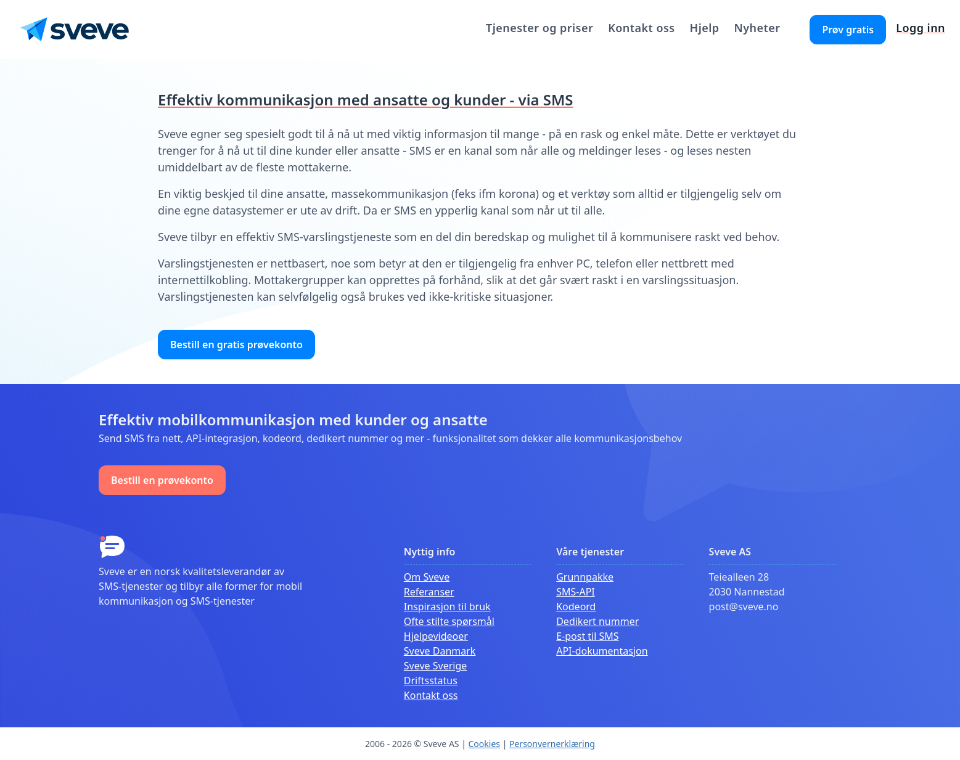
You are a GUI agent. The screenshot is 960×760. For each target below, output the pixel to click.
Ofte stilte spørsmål (449, 621)
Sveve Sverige (435, 665)
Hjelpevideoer (436, 636)
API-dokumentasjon (601, 651)
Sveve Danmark (440, 651)
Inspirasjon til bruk (447, 606)
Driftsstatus (430, 680)
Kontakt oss (641, 27)
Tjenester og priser (539, 27)
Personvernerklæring (552, 744)
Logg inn (920, 27)
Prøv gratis (848, 29)
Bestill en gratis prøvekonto (236, 344)
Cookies (484, 744)
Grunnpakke (584, 577)
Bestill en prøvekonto (162, 480)
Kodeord (576, 606)
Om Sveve (426, 577)
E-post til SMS (587, 636)
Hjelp (705, 27)
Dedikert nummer (597, 621)
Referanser (429, 592)
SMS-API (575, 592)
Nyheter (757, 27)
